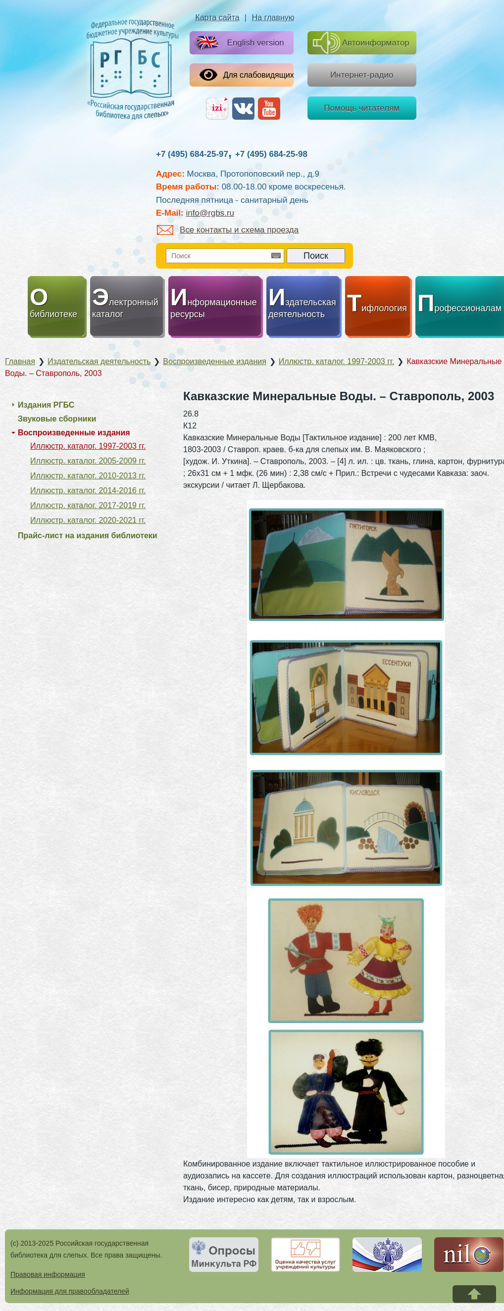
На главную (273, 17)
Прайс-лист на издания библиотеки (87, 535)
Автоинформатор (361, 43)
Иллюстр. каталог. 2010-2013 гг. (88, 475)
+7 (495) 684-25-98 (271, 154)
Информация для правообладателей (69, 1291)
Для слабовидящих (247, 75)
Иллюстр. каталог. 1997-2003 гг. (88, 446)
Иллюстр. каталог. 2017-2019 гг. (88, 505)
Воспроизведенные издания (74, 432)
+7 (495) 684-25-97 (192, 154)
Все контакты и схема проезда (228, 229)
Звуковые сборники (57, 419)
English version (238, 43)
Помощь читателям (362, 108)
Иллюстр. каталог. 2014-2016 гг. (88, 490)
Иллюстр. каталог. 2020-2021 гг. (88, 520)
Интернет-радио (362, 75)
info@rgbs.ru (210, 213)
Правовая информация (47, 1274)
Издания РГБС (46, 405)
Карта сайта (218, 17)
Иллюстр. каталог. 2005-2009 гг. (88, 461)
